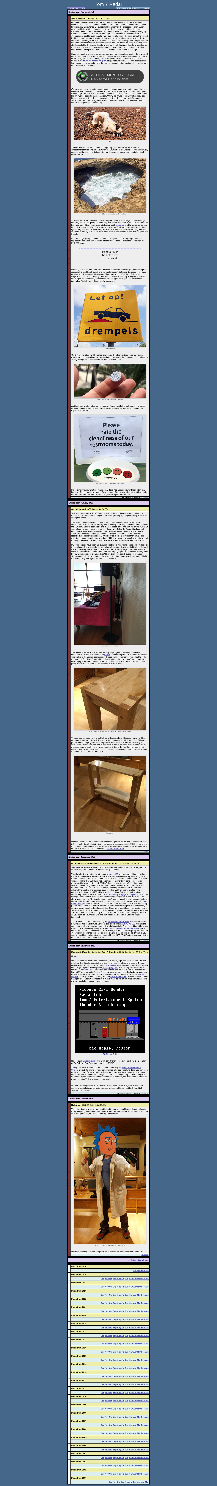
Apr (135, 1270)
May (131, 1279)
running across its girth (95, 61)
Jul (122, 1279)
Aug (119, 1279)
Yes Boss (89, 970)
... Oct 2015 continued (138, 1260)
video (103, 1072)
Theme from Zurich (115, 848)
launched (120, 225)
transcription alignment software (124, 928)
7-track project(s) (110, 967)
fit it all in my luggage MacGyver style (123, 894)
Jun (126, 1279)
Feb (143, 1270)
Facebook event (88, 1061)
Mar (139, 1270)
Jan (147, 1270)
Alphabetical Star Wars (118, 921)
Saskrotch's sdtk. (118, 976)
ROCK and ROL (110, 1054)
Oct (110, 1279)
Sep (115, 1279)
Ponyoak (110, 965)
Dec (102, 1279)
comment (145, 497)
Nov (107, 1279)
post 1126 (113, 874)
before (107, 655)
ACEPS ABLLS (128, 924)
